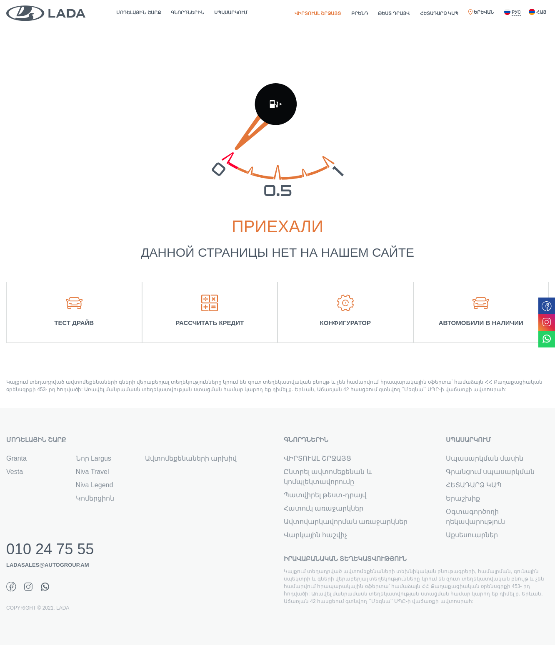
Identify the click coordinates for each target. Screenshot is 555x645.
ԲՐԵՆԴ (359, 13)
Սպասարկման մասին (484, 458)
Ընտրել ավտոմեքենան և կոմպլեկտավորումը (328, 476)
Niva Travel (92, 471)
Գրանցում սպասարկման (490, 471)
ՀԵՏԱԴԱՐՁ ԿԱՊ (439, 13)
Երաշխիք (463, 498)
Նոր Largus (93, 458)
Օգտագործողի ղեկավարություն (475, 516)
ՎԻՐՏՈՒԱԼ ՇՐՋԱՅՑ (318, 13)
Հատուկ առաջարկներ (323, 508)
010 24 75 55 (50, 549)
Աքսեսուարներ (472, 534)
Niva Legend (94, 485)
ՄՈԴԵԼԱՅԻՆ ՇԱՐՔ (138, 12)
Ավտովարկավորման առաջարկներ (346, 521)
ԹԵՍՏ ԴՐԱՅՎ (394, 13)
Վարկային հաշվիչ (315, 534)
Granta (16, 458)
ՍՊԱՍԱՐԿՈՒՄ (231, 12)
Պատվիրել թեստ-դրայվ (325, 495)
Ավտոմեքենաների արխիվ (191, 458)
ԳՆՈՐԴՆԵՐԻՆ (187, 12)
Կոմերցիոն (95, 498)
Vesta (14, 471)
